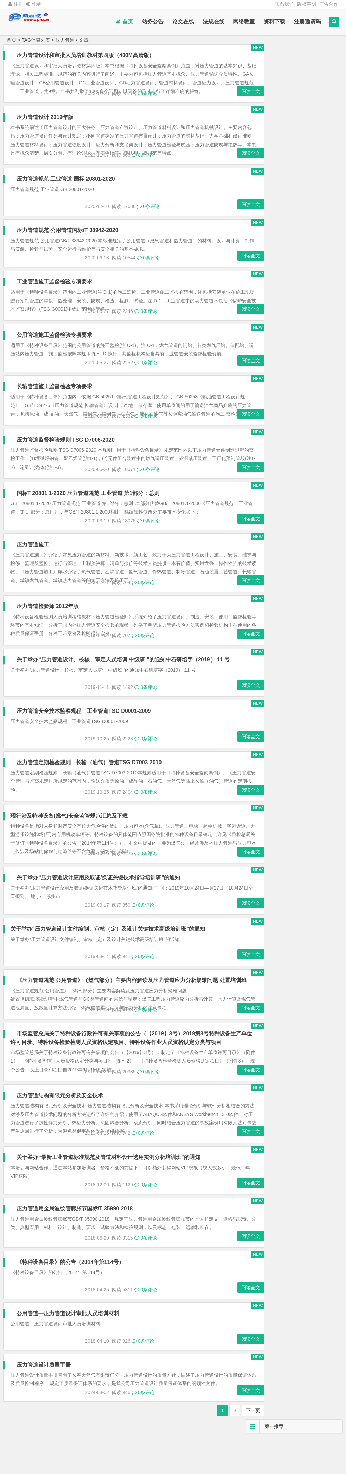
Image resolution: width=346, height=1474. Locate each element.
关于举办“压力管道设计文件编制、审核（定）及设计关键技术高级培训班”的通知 (107, 956)
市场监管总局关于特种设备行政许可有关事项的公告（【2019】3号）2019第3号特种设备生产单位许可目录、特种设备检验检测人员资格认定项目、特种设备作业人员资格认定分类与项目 (121, 1078)
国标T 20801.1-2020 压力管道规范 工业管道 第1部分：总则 (88, 520)
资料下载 (274, 21)
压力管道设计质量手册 (44, 1418)
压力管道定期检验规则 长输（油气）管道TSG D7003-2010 (89, 790)
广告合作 (328, 4)
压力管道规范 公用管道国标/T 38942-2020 (68, 247)
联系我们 (284, 4)
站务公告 (153, 21)
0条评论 (145, 101)
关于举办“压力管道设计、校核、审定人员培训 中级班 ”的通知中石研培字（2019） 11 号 (123, 687)
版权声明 (306, 4)
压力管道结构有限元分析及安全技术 (60, 1140)
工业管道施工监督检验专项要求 (55, 299)
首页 (124, 21)
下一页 (231, 1465)
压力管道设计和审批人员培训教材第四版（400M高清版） (86, 55)
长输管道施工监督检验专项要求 (55, 405)
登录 (33, 4)
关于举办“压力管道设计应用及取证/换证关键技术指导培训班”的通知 (99, 905)
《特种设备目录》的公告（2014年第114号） (71, 1315)
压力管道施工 (33, 572)
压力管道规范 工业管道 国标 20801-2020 (66, 196)
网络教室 (244, 21)
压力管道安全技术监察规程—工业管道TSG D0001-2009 (84, 738)
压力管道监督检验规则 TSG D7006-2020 (66, 467)
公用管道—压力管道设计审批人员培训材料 (68, 1366)
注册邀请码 (307, 21)
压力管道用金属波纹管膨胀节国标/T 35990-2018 (75, 1253)
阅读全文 (228, 99)
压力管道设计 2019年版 (45, 125)
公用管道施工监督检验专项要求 (55, 352)
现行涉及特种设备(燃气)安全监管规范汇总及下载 (69, 843)
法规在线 (213, 21)
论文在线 (183, 21)
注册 (15, 4)
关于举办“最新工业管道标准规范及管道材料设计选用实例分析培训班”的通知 (109, 1201)
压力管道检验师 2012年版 (48, 633)
